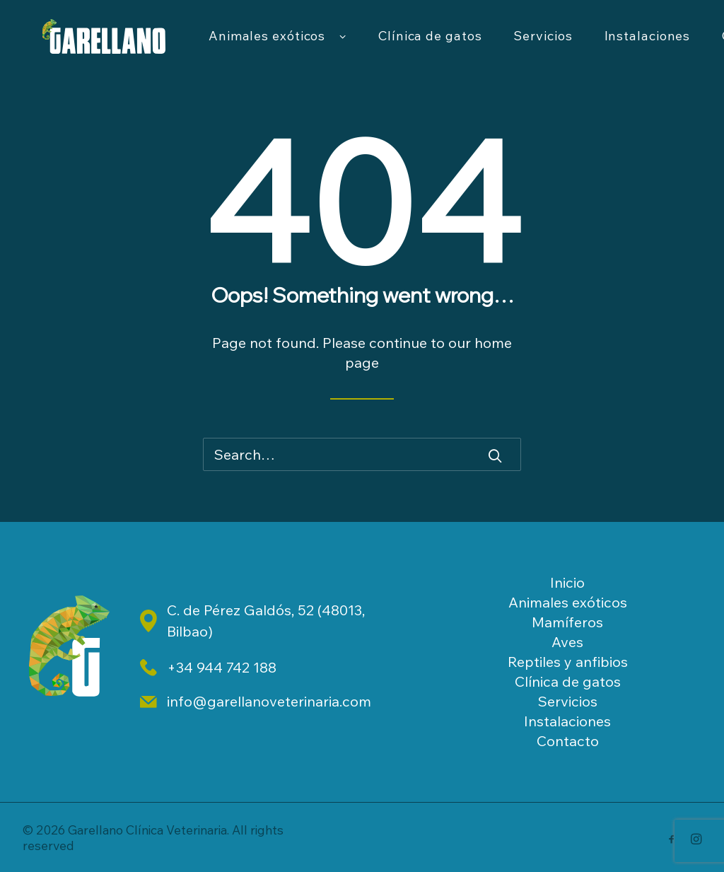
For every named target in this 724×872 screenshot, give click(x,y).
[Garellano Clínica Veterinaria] (123, 47)
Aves (567, 642)
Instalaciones (567, 721)
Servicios (581, 47)
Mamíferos (567, 622)
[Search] (362, 454)
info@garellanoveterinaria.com (269, 701)
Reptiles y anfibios (568, 661)
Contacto (568, 741)
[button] (495, 455)
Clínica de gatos (468, 47)
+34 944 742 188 (221, 667)
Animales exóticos (316, 48)
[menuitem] (316, 47)
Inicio (567, 582)
